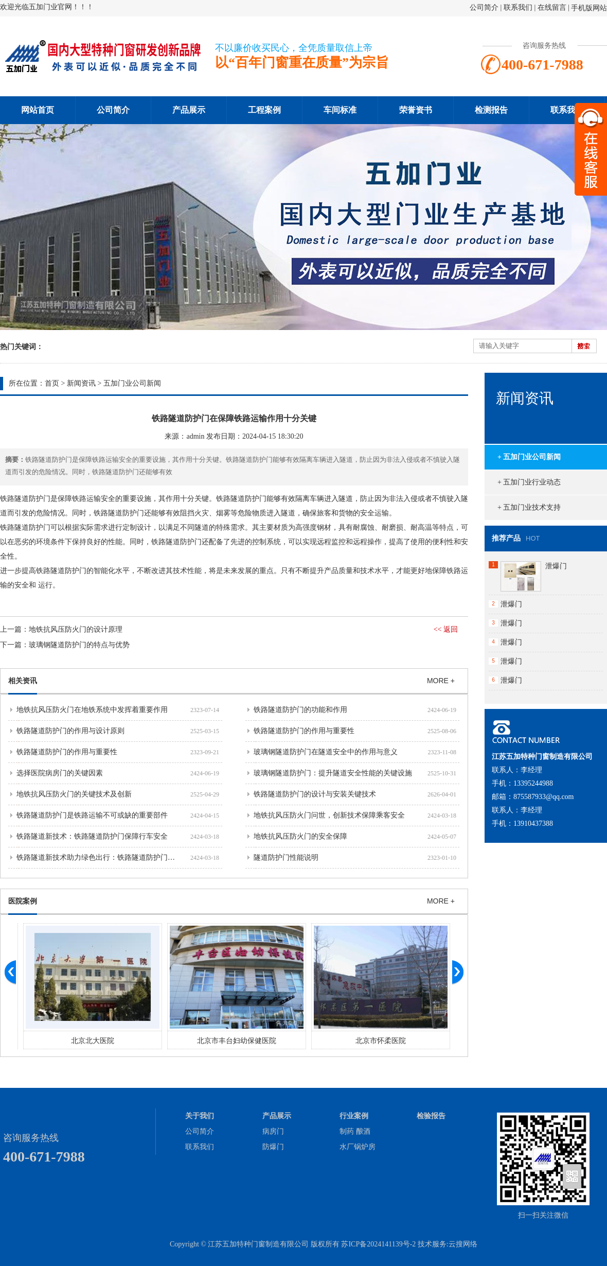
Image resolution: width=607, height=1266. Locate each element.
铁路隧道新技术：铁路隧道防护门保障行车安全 (92, 836)
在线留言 (552, 7)
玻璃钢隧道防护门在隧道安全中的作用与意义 (326, 752)
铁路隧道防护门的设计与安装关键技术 (315, 794)
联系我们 (518, 7)
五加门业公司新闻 (132, 383)
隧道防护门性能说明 (286, 857)
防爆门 (273, 1147)
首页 (52, 383)
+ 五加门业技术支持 (529, 507)
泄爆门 (556, 566)
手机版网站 (589, 8)
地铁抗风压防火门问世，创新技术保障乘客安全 (329, 815)
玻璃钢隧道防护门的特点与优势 (79, 645)
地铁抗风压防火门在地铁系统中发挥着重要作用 (92, 710)
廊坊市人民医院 (89, 1041)
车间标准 (340, 110)
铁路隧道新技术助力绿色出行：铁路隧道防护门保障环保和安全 (117, 857)
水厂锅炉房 (358, 1147)
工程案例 (264, 110)
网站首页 (37, 110)
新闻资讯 (81, 383)
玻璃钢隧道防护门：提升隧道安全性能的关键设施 (333, 773)
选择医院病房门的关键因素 (59, 773)
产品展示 (188, 110)
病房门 (273, 1131)
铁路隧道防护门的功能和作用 (300, 710)
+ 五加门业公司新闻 (529, 457)
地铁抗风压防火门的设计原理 (75, 629)
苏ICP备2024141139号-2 (378, 1244)
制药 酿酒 (355, 1131)
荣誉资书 (415, 110)
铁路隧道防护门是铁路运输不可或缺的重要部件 (92, 815)
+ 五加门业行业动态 (529, 482)
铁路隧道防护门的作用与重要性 (304, 731)
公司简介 (484, 7)
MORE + (441, 681)
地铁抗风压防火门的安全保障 (300, 836)
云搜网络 (463, 1244)
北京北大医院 (233, 1041)
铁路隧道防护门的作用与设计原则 (70, 731)
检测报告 (491, 110)
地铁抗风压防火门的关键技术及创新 (74, 794)
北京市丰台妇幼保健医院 (377, 1041)
